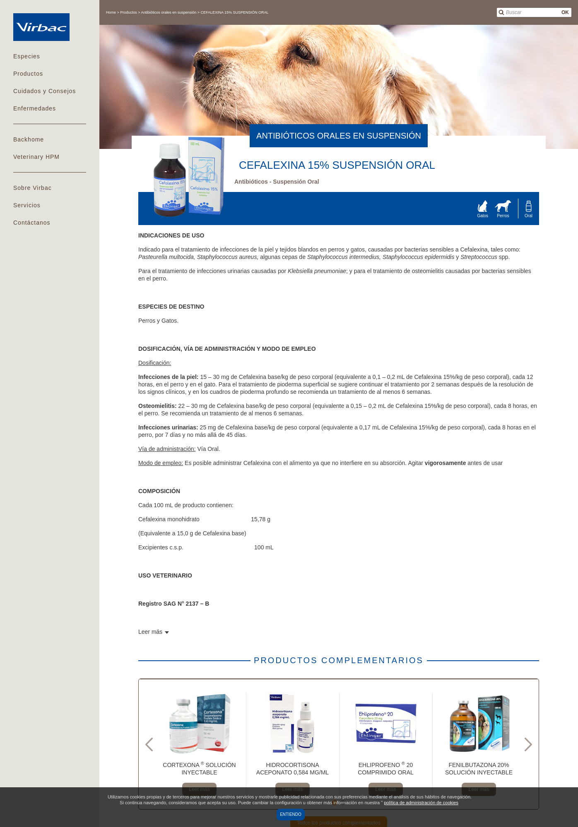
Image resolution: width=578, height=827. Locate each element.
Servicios (27, 205)
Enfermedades (34, 108)
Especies (26, 56)
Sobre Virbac (32, 188)
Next (528, 744)
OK (565, 12)
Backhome (28, 139)
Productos (28, 73)
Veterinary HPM (36, 156)
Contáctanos (32, 222)
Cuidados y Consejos (44, 91)
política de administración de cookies (421, 802)
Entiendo (290, 814)
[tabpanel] (199, 744)
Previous (149, 744)
